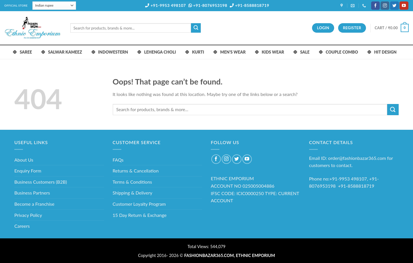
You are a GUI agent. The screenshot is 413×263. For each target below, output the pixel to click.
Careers (22, 226)
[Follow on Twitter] (394, 5)
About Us (23, 159)
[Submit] (196, 28)
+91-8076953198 (207, 5)
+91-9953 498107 (165, 5)
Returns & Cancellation (136, 170)
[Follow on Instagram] (385, 5)
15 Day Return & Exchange (140, 215)
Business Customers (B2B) (40, 182)
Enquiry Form (27, 170)
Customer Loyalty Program (139, 204)
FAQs (118, 159)
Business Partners (32, 192)
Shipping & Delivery (133, 192)
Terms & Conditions (132, 182)
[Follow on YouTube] (404, 5)
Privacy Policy (28, 215)
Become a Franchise (34, 204)
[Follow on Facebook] (375, 5)
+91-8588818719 (249, 5)
